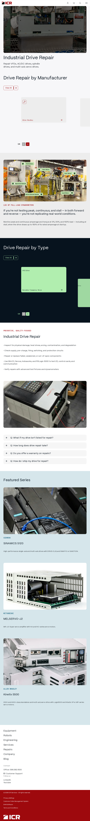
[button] (86, 3)
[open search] (80, 3)
